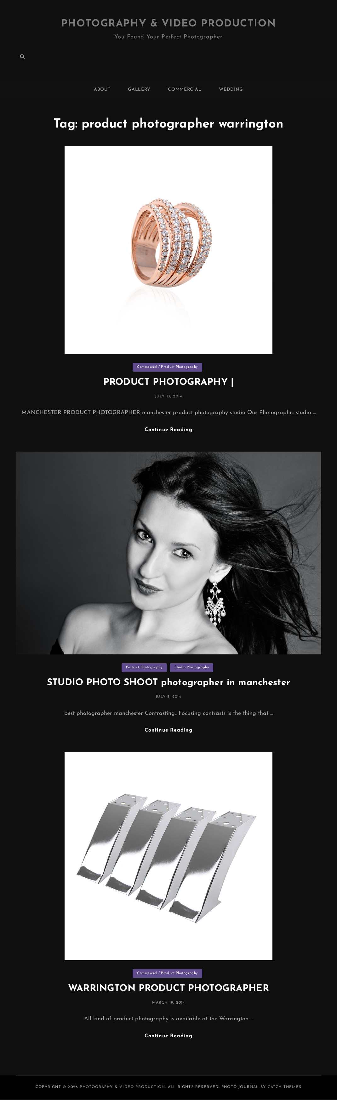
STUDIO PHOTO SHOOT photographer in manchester (168, 683)
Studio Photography (191, 668)
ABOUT (102, 89)
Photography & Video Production (168, 24)
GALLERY (139, 89)
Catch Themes (284, 1088)
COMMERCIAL (184, 89)
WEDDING (231, 89)
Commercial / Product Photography (167, 367)
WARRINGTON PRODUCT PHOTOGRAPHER (168, 989)
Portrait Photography (144, 668)
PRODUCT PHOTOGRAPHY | (168, 382)
